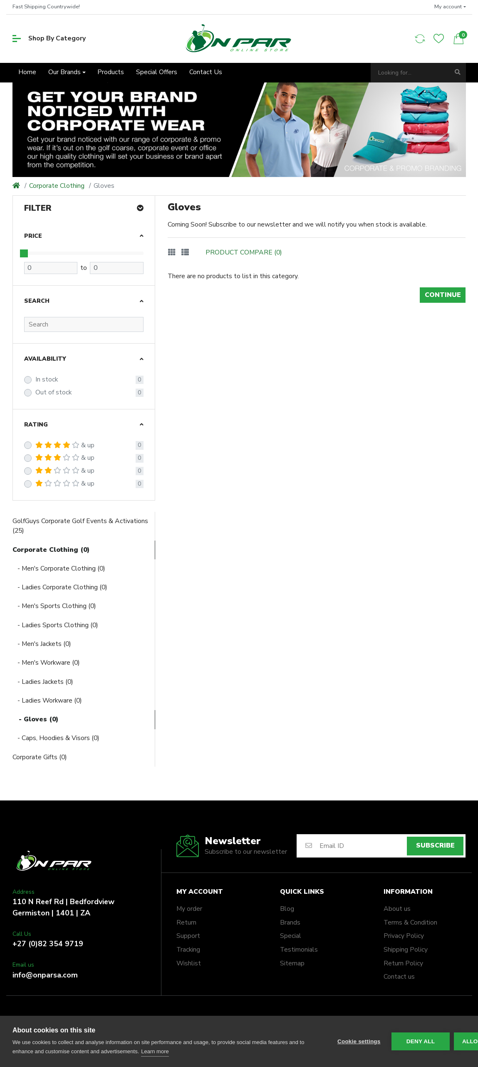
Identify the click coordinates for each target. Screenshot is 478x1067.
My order (189, 908)
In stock (46, 379)
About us (397, 908)
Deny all (420, 1041)
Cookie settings (359, 1041)
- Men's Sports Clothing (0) (54, 606)
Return (186, 922)
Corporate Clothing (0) (50, 549)
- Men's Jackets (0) (41, 643)
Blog (287, 908)
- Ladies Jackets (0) (42, 681)
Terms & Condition (410, 922)
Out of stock (53, 392)
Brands (290, 922)
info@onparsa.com (45, 975)
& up (64, 445)
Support (188, 935)
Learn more (154, 1051)
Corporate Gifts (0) (39, 757)
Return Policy (403, 963)
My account (199, 892)
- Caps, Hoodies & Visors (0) (55, 738)
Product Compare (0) (244, 252)
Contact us (399, 976)
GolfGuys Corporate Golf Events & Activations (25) (80, 526)
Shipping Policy (406, 949)
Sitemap (292, 963)
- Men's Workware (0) (46, 662)
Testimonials (299, 949)
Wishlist (188, 963)
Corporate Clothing (56, 185)
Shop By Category (49, 38)
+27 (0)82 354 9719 (47, 944)
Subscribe (435, 845)
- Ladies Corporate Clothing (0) (59, 587)
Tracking (188, 949)
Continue (443, 294)
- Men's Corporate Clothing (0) (58, 568)
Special (290, 935)
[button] (450, 7)
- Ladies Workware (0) (47, 700)
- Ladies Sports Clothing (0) (55, 625)
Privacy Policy (404, 935)
